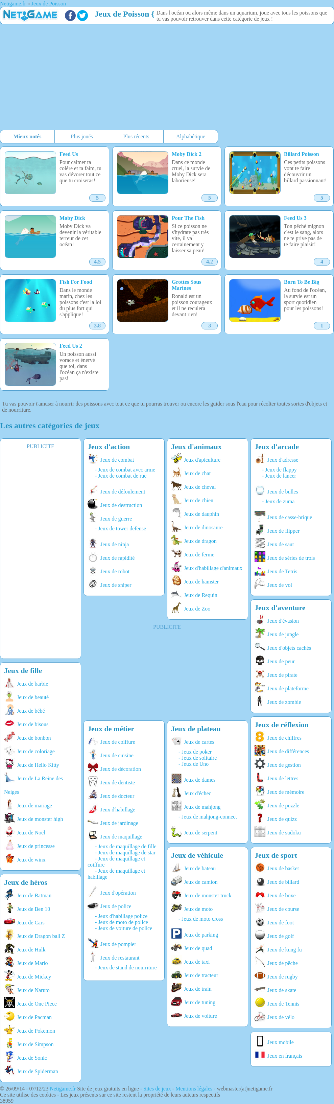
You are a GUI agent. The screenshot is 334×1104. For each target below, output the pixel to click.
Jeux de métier (111, 728)
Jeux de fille (23, 670)
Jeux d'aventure (280, 607)
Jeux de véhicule (197, 855)
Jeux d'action (109, 446)
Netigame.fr (63, 1088)
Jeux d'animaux (196, 446)
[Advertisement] (130, 77)
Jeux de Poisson (122, 13)
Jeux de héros (25, 882)
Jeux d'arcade (277, 446)
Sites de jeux (157, 1088)
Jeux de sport (276, 855)
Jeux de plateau (196, 728)
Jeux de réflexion (282, 724)
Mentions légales (193, 1088)
